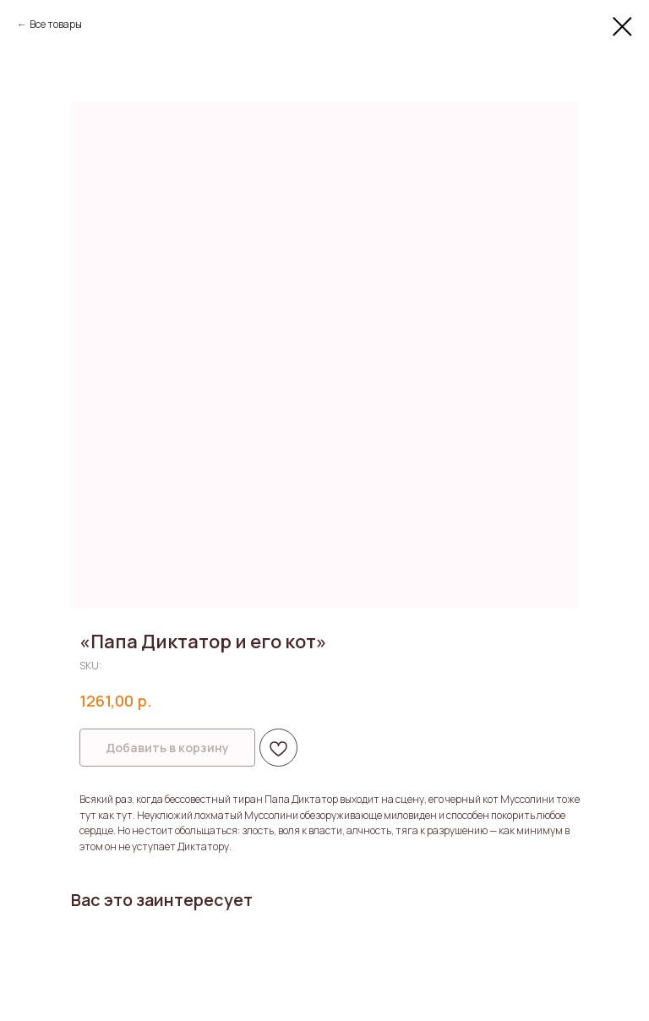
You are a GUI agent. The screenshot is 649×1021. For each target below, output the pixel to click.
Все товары (56, 24)
